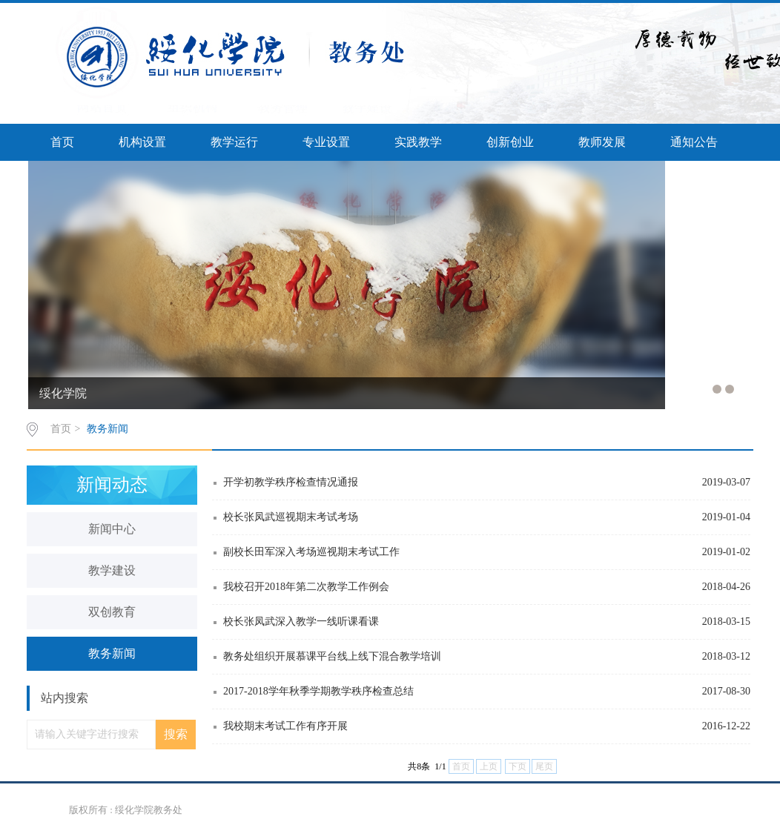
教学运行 (234, 142)
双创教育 (112, 612)
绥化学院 (63, 393)
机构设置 (142, 142)
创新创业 (510, 142)
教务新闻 (107, 428)
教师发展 (602, 142)
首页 (62, 142)
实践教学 (418, 142)
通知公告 (694, 142)
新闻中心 (112, 529)
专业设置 (326, 142)
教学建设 (112, 570)
